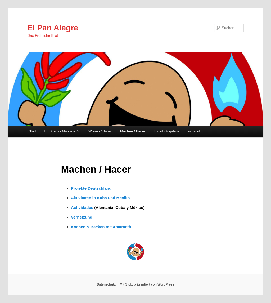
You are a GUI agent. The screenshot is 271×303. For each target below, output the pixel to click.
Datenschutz (106, 284)
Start (32, 131)
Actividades (82, 207)
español (194, 131)
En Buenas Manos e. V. (62, 131)
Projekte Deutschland (91, 188)
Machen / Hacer (132, 131)
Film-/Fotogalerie (167, 131)
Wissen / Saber (100, 131)
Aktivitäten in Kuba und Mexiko (100, 197)
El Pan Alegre (52, 27)
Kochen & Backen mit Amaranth (101, 227)
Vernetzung (81, 217)
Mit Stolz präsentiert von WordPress (147, 284)
